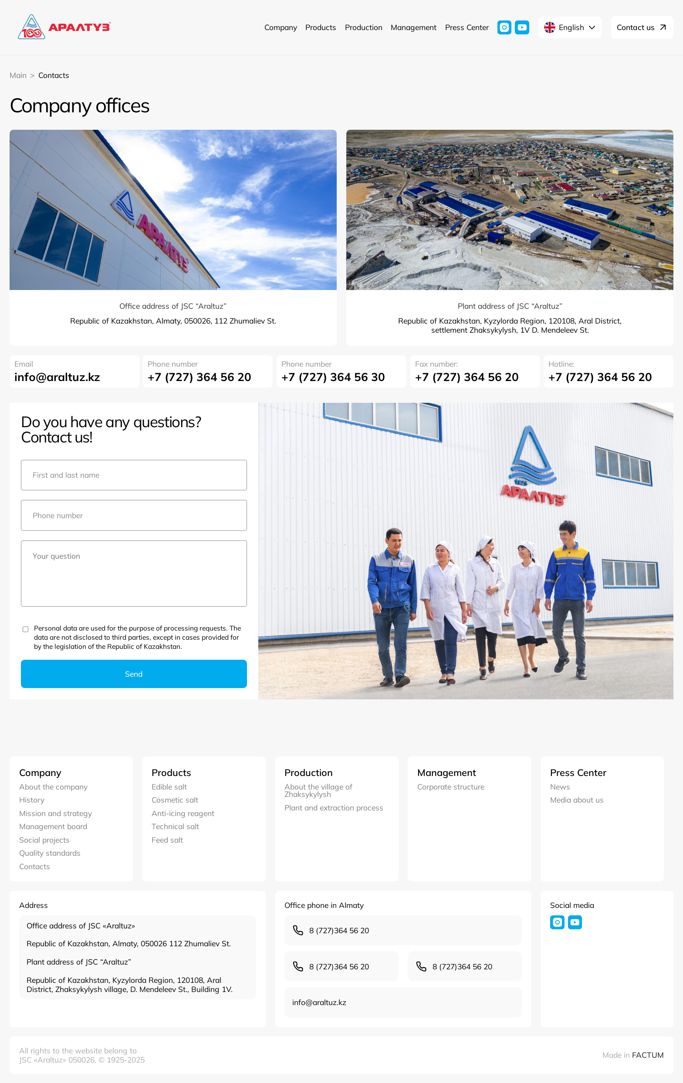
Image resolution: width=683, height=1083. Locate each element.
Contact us (642, 27)
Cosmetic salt (175, 799)
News (560, 786)
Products (320, 27)
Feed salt (167, 839)
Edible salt (169, 786)
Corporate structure (450, 786)
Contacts (34, 866)
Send (134, 673)
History (31, 799)
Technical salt (175, 826)
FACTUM (648, 1054)
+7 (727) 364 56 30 (333, 377)
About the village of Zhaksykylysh (318, 790)
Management (413, 27)
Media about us (577, 799)
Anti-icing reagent (183, 813)
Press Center (467, 27)
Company (280, 27)
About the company (53, 786)
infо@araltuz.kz (57, 377)
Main (18, 75)
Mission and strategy (55, 813)
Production (363, 27)
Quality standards (50, 853)
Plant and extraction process (333, 807)
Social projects (44, 839)
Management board (53, 826)
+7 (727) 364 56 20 (199, 377)
